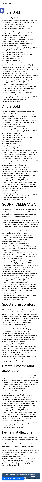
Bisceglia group (6, 3)
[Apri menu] (39, 3)
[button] (2, 10)
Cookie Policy (34, 475)
